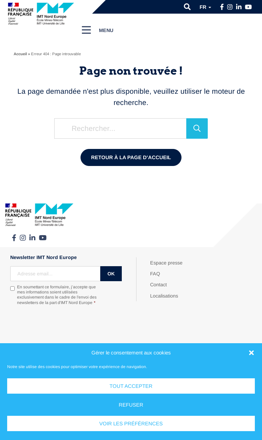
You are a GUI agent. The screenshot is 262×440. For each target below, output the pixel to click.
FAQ (155, 273)
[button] (251, 352)
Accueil (20, 54)
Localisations (164, 296)
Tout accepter (131, 386)
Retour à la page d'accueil (131, 157)
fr (205, 7)
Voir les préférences (131, 423)
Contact (158, 284)
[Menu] (97, 30)
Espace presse (166, 262)
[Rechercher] (197, 128)
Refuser (131, 405)
